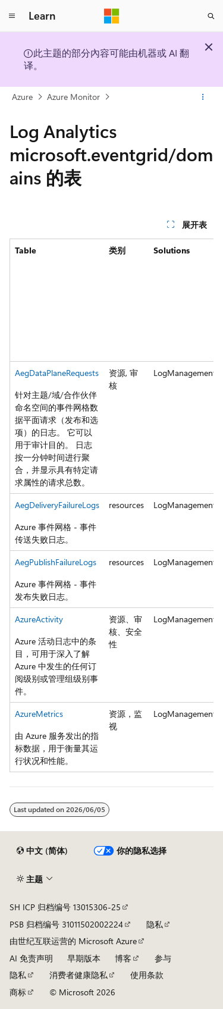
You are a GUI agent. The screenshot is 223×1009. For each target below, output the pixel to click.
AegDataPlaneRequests (57, 372)
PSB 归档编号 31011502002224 (66, 924)
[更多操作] (203, 96)
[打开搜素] (211, 16)
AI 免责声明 (31, 958)
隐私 (154, 924)
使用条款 (147, 974)
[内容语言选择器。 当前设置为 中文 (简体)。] (42, 850)
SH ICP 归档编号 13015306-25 (65, 907)
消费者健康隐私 (78, 974)
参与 (163, 958)
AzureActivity (39, 619)
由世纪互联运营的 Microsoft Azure (73, 941)
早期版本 (83, 958)
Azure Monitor (73, 96)
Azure (22, 96)
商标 (18, 992)
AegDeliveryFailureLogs (57, 504)
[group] (111, 505)
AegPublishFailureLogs (55, 562)
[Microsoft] (112, 16)
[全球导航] (12, 16)
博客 (123, 958)
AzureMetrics (39, 713)
